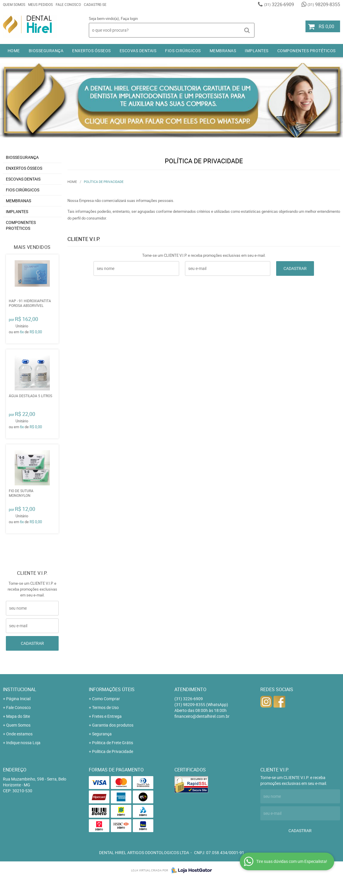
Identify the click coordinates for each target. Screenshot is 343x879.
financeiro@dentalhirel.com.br (202, 716)
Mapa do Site (18, 716)
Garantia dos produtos (112, 725)
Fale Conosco (68, 4)
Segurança (102, 734)
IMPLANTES (257, 50)
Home (14, 50)
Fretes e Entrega (107, 716)
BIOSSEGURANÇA (46, 50)
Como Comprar (106, 698)
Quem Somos (14, 4)
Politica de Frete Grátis (112, 742)
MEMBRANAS (223, 50)
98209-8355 (324, 4)
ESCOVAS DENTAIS (138, 50)
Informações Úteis (112, 689)
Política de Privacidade (112, 751)
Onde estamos (19, 734)
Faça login (129, 18)
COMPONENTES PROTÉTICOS (306, 50)
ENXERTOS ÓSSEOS (91, 50)
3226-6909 (279, 4)
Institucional (19, 689)
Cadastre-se (95, 4)
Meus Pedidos (40, 4)
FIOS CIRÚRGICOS (183, 50)
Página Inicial (18, 698)
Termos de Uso (105, 707)
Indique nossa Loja (23, 742)
